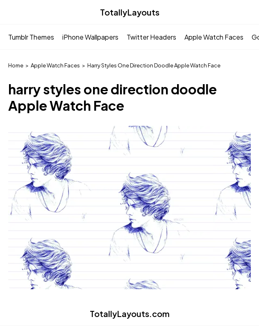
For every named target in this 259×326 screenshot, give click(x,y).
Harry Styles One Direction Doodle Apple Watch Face (153, 65)
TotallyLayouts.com (130, 313)
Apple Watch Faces (213, 37)
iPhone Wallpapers (90, 37)
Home (15, 65)
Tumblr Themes (31, 37)
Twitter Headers (151, 37)
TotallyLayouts (129, 12)
